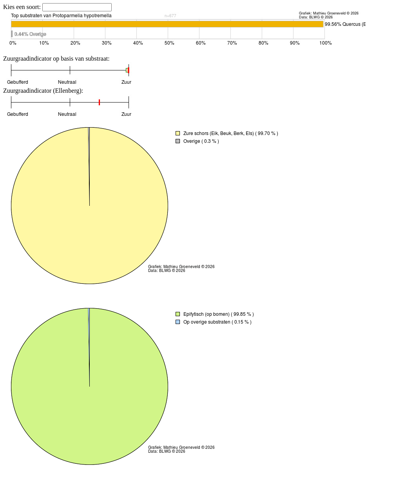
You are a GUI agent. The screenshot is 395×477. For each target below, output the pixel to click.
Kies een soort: (22, 7)
